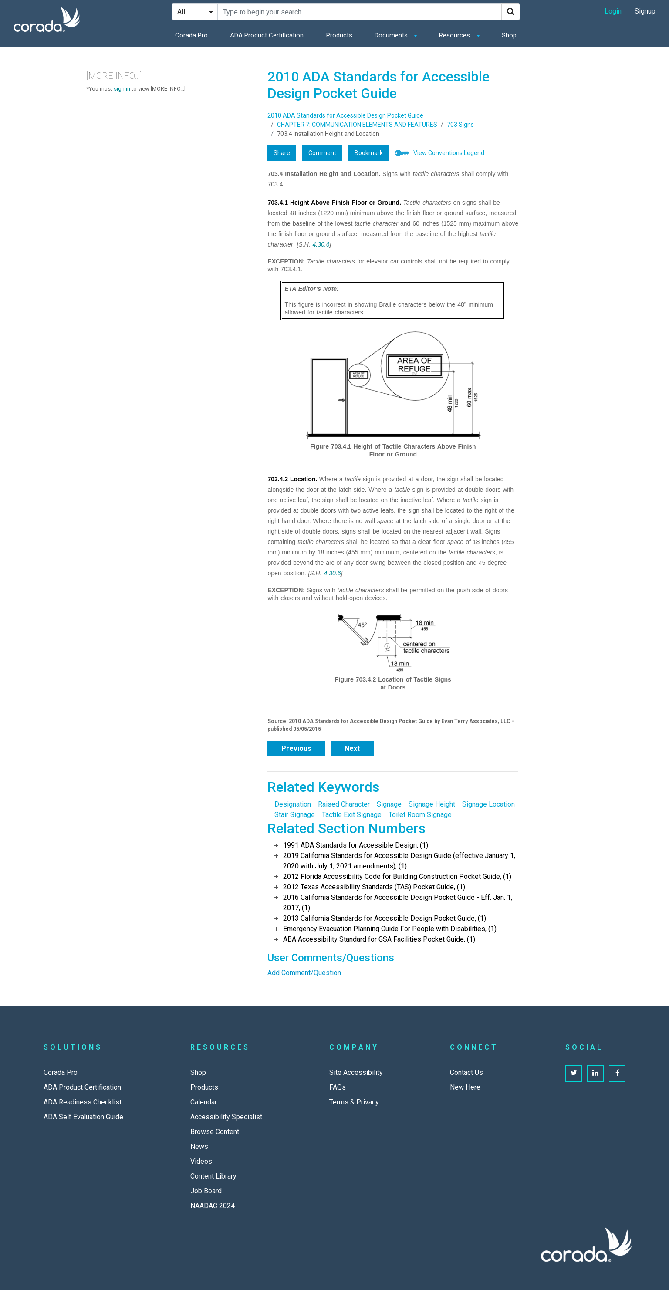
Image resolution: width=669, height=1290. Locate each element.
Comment (322, 152)
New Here (465, 1087)
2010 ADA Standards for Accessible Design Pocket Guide (345, 115)
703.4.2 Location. (292, 479)
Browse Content (214, 1132)
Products (339, 35)
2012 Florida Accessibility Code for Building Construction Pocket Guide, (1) (397, 876)
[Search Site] (359, 11)
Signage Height (432, 804)
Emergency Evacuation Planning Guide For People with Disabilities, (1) (390, 929)
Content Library (213, 1176)
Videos (201, 1161)
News (199, 1146)
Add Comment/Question (304, 973)
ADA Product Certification (267, 35)
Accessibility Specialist (226, 1117)
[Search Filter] (195, 11)
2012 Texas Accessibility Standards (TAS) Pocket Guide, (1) (374, 887)
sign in (122, 88)
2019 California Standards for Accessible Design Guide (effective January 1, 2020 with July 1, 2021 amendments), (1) (399, 860)
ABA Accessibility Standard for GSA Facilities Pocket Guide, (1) (379, 939)
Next (352, 748)
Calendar (203, 1102)
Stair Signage (294, 814)
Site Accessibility (356, 1072)
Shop (509, 35)
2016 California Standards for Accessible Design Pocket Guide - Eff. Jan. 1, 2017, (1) (397, 902)
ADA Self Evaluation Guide (83, 1117)
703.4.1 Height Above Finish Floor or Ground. (334, 202)
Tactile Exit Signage (352, 814)
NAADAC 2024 (212, 1206)
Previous (296, 748)
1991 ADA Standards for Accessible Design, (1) (355, 845)
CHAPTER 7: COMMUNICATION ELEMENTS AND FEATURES (357, 124)
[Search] (510, 11)
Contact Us (466, 1072)
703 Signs (460, 124)
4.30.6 (321, 244)
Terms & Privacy (354, 1102)
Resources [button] (455, 35)
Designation (292, 804)
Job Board (206, 1191)
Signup (645, 11)
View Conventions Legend (448, 152)
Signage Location (488, 804)
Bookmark (369, 152)
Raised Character (344, 804)
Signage (389, 804)
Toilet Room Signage (420, 814)
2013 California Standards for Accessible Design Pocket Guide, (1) (384, 918)
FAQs (337, 1087)
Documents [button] (392, 35)
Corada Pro (191, 35)
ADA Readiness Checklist (83, 1102)
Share (282, 152)
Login (613, 11)
